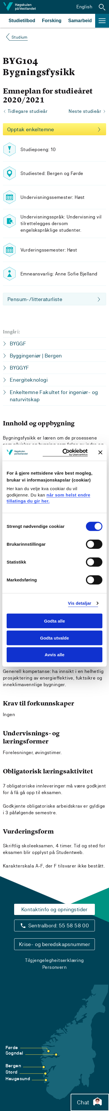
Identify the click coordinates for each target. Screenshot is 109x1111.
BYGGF (18, 343)
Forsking (52, 20)
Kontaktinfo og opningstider (54, 909)
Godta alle (54, 621)
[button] (102, 7)
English (84, 6)
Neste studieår (85, 111)
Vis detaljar (79, 603)
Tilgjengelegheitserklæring (54, 960)
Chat (90, 1102)
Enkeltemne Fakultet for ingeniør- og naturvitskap (54, 395)
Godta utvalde (54, 637)
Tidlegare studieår (28, 111)
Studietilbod (22, 20)
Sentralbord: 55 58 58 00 (58, 925)
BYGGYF (19, 368)
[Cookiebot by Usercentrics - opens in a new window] (65, 452)
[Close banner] (100, 452)
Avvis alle (55, 654)
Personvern (54, 967)
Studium (20, 37)
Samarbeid (80, 20)
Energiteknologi (29, 380)
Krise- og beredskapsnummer (54, 944)
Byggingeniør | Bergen (36, 356)
